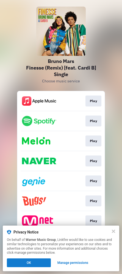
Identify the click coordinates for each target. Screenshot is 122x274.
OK (29, 263)
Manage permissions (72, 263)
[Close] (113, 231)
